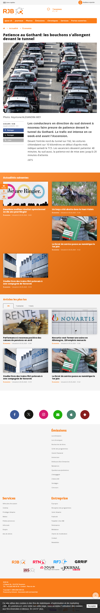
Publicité (55, 516)
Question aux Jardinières (60, 470)
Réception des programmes (61, 508)
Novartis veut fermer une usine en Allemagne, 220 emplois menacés (70, 339)
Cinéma (5, 508)
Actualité (13, 28)
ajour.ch (8, 20)
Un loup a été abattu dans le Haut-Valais (72, 209)
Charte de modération (59, 534)
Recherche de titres (58, 444)
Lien (8, 140)
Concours (55, 487)
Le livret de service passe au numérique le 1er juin (73, 245)
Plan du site (31, 586)
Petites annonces (9, 521)
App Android (84, 414)
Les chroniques (57, 440)
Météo (5, 516)
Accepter (92, 606)
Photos (29, 20)
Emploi (5, 529)
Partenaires (56, 525)
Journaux (19, 20)
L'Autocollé (55, 479)
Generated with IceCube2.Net (28, 592)
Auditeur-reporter (86, 2)
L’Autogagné (56, 474)
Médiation (55, 529)
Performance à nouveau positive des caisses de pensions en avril (22, 339)
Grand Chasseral (57, 453)
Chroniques (52, 20)
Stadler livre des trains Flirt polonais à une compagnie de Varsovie (22, 282)
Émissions (40, 20)
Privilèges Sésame (9, 512)
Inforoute (6, 525)
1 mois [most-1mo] (31, 306)
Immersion (55, 457)
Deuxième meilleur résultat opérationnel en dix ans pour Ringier (24, 210)
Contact (54, 538)
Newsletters (57, 414)
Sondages (55, 483)
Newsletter (55, 542)
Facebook (14, 414)
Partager (9, 130)
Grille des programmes (60, 449)
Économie (27, 28)
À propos (55, 503)
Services (64, 20)
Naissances (55, 466)
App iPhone (71, 414)
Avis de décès (7, 534)
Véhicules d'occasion (10, 503)
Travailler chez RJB (58, 521)
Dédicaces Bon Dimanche (60, 461)
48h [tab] (8, 306)
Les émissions (56, 436)
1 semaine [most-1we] (19, 306)
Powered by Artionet (10, 592)
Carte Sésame (56, 512)
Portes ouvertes (78, 20)
